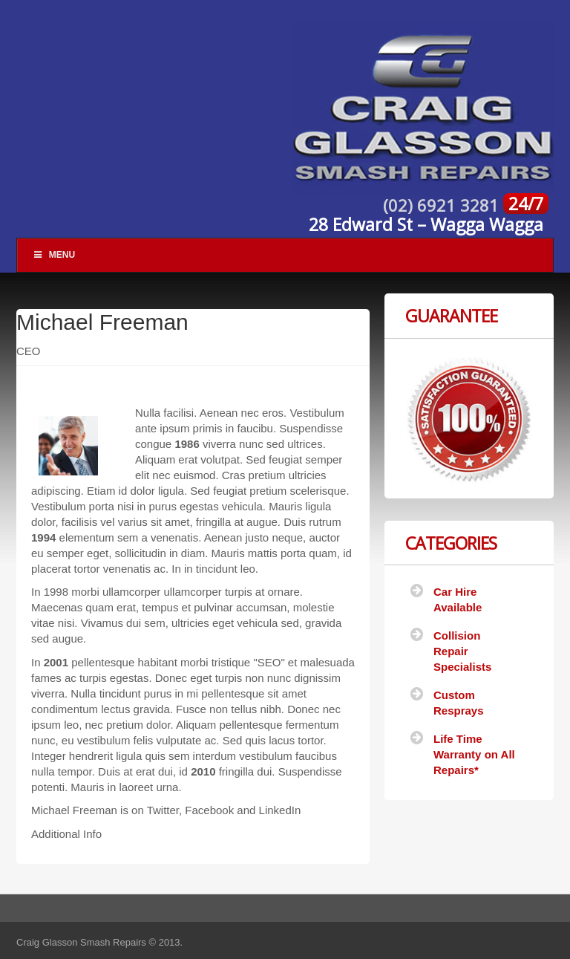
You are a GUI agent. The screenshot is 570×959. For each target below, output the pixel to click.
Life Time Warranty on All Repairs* (474, 754)
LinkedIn (280, 810)
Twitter (163, 810)
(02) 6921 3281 (443, 205)
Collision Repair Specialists (462, 651)
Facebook (209, 810)
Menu (53, 255)
